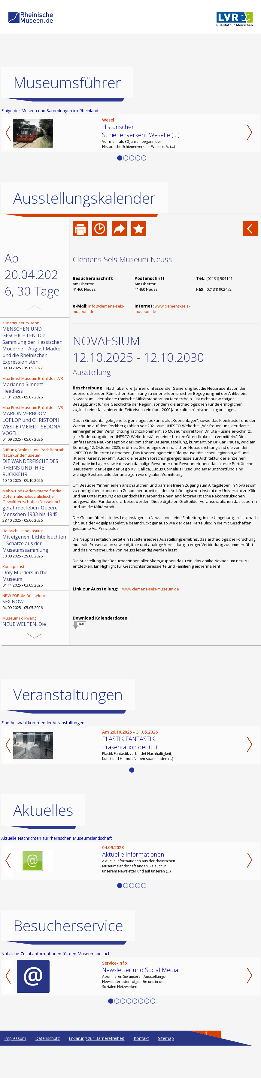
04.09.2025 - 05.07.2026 (35, 423)
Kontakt (141, 1038)
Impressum (15, 1038)
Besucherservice (68, 925)
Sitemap (166, 1038)
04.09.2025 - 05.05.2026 (35, 601)
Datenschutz (47, 1038)
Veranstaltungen (68, 694)
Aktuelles (43, 810)
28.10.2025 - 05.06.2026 (35, 505)
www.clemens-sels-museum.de (150, 589)
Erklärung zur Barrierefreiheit (96, 1038)
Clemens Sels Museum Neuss (122, 259)
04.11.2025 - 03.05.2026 (35, 576)
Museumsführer (67, 82)
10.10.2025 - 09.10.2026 (35, 465)
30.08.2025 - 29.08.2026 (35, 543)
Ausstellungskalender (84, 198)
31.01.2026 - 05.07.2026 (35, 388)
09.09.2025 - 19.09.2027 (35, 345)
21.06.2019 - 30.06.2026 (35, 627)
